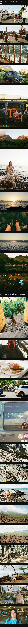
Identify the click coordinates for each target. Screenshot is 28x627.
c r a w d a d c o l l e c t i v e (6, 626)
